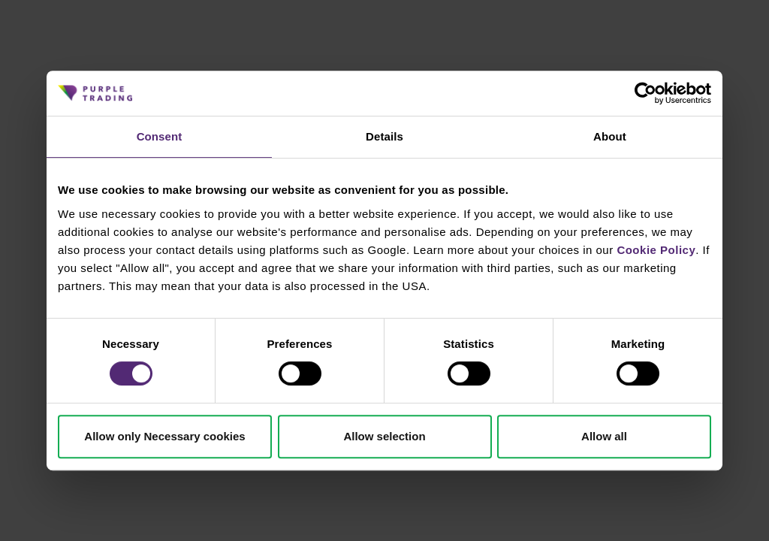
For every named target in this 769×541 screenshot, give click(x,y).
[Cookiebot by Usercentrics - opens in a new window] (645, 93)
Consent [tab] (159, 136)
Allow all (604, 436)
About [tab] (609, 136)
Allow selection (384, 436)
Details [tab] (384, 136)
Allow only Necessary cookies (164, 436)
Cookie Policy (656, 249)
